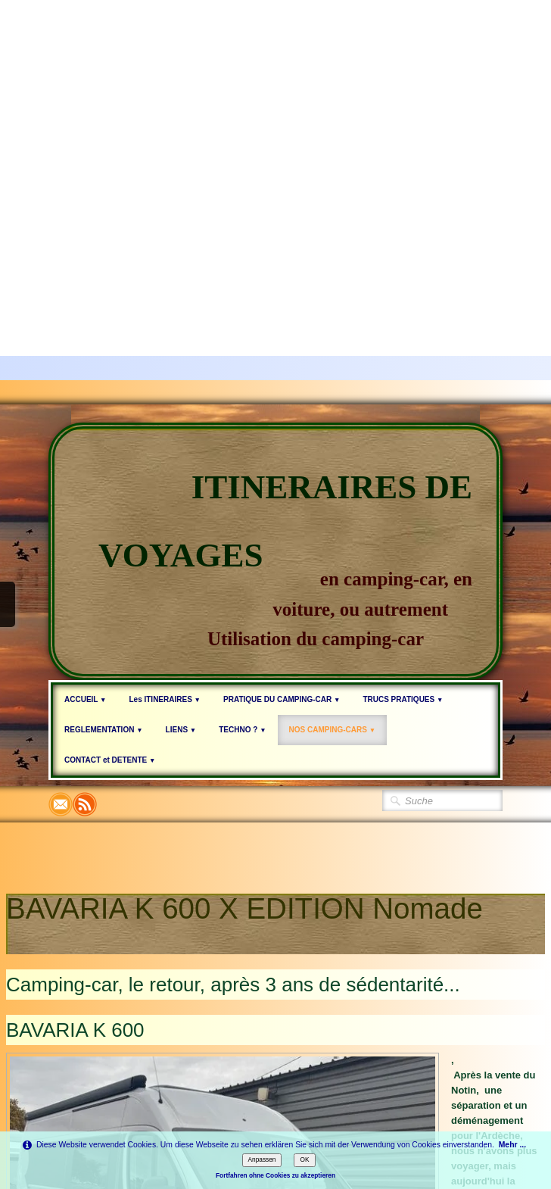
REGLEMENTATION (103, 730)
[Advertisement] (142, 142)
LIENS (181, 730)
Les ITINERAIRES (165, 699)
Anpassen (262, 1159)
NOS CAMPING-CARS (332, 730)
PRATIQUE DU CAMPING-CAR (281, 699)
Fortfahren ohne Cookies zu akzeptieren (275, 1175)
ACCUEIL (85, 699)
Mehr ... (512, 1145)
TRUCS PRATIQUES (403, 699)
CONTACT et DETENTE (109, 760)
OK (304, 1159)
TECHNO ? (242, 730)
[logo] (275, 551)
